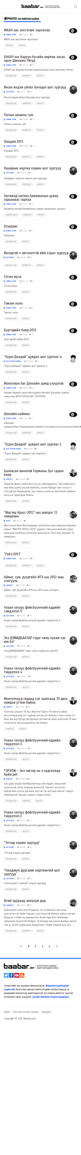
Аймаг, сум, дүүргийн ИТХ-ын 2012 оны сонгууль (34, 579)
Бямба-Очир (11, 35)
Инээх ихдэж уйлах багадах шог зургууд (35, 87)
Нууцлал (46, 1011)
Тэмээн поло (13, 303)
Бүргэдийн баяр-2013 (20, 330)
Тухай (7, 1011)
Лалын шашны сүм (18, 115)
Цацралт (9, 585)
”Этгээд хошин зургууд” (22, 842)
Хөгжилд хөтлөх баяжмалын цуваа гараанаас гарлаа (31, 198)
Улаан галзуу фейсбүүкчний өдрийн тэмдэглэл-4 (32, 670)
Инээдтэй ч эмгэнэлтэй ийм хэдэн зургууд (36, 253)
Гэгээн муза (12, 276)
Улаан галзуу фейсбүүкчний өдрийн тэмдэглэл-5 (32, 609)
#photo (22, 45)
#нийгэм (9, 729)
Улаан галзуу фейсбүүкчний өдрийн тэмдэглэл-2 (32, 814)
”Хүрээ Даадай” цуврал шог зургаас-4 (33, 357)
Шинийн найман (17, 414)
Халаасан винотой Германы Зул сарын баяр (34, 473)
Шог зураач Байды (13, 361)
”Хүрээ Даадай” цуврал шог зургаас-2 (32, 444)
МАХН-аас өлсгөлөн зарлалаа (27, 30)
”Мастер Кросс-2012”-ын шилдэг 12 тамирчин (30, 514)
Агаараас (11, 226)
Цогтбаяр (10, 92)
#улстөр (9, 45)
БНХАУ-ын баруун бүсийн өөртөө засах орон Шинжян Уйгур (34, 59)
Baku (8, 521)
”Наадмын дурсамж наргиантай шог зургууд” (32, 872)
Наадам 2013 (13, 141)
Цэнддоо (10, 905)
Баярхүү (9, 479)
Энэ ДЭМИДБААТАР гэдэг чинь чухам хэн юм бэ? (34, 640)
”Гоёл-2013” (12, 554)
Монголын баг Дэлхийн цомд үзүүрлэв (33, 383)
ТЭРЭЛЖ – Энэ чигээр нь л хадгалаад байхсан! (32, 773)
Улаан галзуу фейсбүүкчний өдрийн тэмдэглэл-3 (32, 742)
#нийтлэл (27, 76)
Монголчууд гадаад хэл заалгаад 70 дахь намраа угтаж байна (36, 701)
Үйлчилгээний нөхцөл (26, 1011)
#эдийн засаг (11, 215)
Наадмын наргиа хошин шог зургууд (32, 168)
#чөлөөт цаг (11, 76)
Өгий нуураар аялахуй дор (25, 901)
